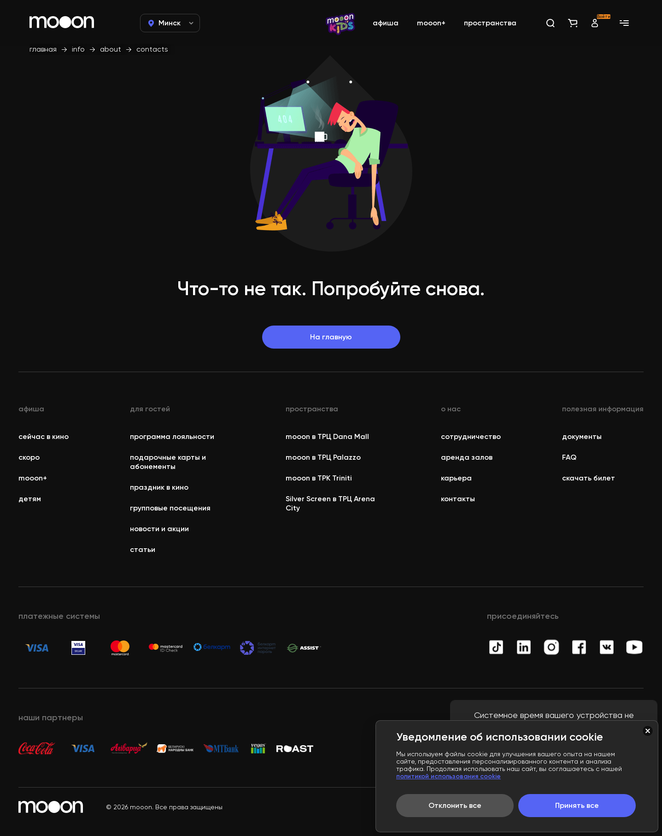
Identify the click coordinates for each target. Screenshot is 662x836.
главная (43, 49)
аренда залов (466, 457)
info (78, 49)
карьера (456, 478)
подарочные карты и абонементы (168, 462)
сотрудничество (471, 436)
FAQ (569, 457)
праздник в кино (159, 487)
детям (29, 498)
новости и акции (159, 528)
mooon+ (32, 478)
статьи (142, 549)
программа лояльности (172, 436)
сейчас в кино (43, 436)
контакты (458, 498)
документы (582, 436)
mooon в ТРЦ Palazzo (323, 457)
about (110, 49)
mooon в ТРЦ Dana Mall (327, 436)
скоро (29, 457)
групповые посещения (170, 508)
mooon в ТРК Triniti (319, 478)
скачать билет (588, 478)
